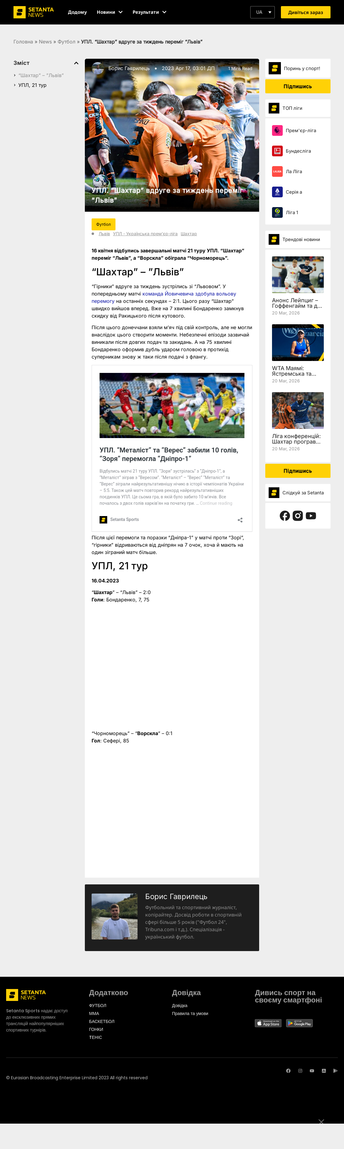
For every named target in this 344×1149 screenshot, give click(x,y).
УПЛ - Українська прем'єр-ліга (145, 233)
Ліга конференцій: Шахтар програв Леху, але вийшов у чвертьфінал (296, 444)
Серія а (294, 192)
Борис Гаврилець (129, 68)
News (45, 42)
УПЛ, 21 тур (32, 85)
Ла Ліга (294, 171)
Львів (104, 233)
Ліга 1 (292, 212)
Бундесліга (298, 151)
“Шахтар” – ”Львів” (41, 75)
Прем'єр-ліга (301, 130)
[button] (262, 12)
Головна (23, 42)
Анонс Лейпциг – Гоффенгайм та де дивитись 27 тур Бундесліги (296, 308)
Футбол (66, 42)
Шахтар (189, 233)
